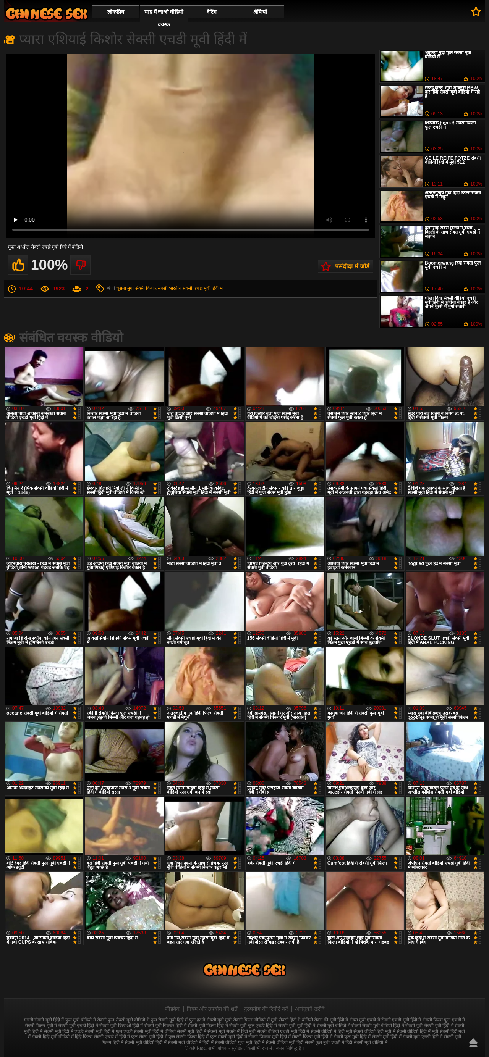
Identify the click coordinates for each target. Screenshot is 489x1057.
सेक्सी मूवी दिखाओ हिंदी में (121, 1025)
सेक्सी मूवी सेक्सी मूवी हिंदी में (429, 1025)
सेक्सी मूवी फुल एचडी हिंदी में (253, 1025)
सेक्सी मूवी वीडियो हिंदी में (383, 1025)
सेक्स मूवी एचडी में (365, 1020)
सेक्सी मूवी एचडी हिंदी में (78, 1025)
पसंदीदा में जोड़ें (352, 266)
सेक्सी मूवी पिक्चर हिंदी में (165, 1025)
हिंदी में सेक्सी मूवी (374, 1036)
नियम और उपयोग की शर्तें (212, 1009)
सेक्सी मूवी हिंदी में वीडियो (154, 1031)
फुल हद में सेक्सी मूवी (206, 1020)
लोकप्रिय (115, 12)
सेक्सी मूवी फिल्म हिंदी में (208, 1025)
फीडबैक (172, 1009)
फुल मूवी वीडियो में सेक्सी (86, 1020)
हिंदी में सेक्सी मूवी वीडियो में (178, 1042)
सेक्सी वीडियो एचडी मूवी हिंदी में (283, 1031)
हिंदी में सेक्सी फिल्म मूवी (300, 1036)
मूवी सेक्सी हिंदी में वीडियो (292, 1020)
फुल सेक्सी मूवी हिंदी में (169, 1020)
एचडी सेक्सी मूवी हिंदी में (44, 1020)
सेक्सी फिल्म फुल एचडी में (444, 1020)
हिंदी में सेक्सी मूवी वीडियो (133, 1042)
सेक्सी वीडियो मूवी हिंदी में (47, 13)
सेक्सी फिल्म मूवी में (41, 1025)
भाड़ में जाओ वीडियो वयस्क (164, 18)
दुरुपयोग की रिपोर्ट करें (266, 1009)
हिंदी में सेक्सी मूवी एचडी (410, 1036)
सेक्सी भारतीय (169, 288)
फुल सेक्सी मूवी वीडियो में (128, 1020)
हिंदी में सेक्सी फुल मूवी (339, 1036)
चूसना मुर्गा (125, 288)
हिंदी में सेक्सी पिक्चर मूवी (257, 1036)
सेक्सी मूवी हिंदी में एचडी (64, 1031)
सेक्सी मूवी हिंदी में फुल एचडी (109, 1031)
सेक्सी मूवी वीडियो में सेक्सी (339, 1025)
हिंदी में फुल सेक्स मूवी (137, 1036)
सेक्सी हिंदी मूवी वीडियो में (52, 1036)
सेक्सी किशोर (146, 288)
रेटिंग (212, 12)
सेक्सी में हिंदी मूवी (241, 1031)
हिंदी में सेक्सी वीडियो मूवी (274, 1042)
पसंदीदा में (476, 11)
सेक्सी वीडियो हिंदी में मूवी (417, 1031)
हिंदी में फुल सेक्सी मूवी (216, 1036)
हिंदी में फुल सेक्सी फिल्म (176, 1036)
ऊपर (473, 1042)
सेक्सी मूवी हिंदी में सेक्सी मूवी (201, 1031)
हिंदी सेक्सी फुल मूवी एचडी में (320, 1042)
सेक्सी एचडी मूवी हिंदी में (202, 288)
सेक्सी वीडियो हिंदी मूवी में (374, 1031)
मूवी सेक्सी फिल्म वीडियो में (247, 1020)
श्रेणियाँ (260, 12)
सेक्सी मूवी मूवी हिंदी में (296, 1025)
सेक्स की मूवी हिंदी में (331, 1020)
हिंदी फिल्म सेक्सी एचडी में (96, 1036)
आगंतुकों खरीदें (309, 1009)
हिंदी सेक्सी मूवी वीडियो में (366, 1042)
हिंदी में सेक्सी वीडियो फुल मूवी (227, 1042)
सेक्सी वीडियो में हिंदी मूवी (331, 1031)
